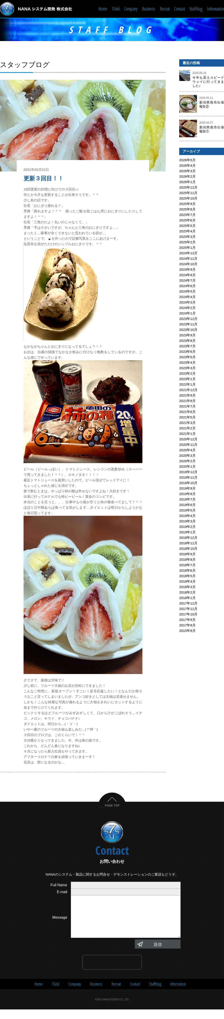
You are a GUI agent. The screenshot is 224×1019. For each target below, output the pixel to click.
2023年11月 (188, 325)
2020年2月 (187, 461)
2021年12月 (188, 390)
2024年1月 (187, 314)
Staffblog (195, 9)
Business (148, 9)
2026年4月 (187, 166)
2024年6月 (187, 286)
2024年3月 (187, 303)
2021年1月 (187, 434)
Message (59, 922)
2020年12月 (188, 439)
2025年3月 (187, 237)
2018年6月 (187, 571)
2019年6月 (187, 505)
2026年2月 (187, 177)
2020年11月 (188, 445)
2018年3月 (187, 587)
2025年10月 (188, 199)
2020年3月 (187, 456)
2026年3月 (187, 171)
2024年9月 (187, 270)
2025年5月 (187, 226)
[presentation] (112, 972)
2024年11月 (188, 259)
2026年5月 (187, 160)
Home (102, 9)
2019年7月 (187, 500)
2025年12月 (188, 188)
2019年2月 (187, 527)
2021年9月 (187, 396)
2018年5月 (187, 576)
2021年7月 (187, 407)
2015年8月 (187, 631)
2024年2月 (187, 308)
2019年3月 (187, 522)
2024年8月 (187, 275)
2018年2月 (187, 593)
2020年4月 (187, 450)
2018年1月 (187, 598)
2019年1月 (187, 532)
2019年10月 (188, 483)
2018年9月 (187, 554)
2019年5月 (187, 511)
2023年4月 (187, 363)
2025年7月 (187, 215)
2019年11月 (188, 478)
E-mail (62, 892)
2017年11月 (188, 609)
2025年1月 (187, 248)
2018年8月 (187, 560)
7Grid (116, 9)
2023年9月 (187, 335)
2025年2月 (187, 242)
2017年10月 (188, 615)
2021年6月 (187, 412)
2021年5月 (187, 418)
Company (130, 9)
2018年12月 (188, 538)
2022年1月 (187, 385)
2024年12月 (188, 253)
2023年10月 (188, 330)
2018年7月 (187, 565)
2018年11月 (188, 543)
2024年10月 (188, 264)
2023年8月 (187, 341)
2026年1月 (187, 182)
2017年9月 (187, 620)
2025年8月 (187, 210)
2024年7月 (187, 281)
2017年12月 (188, 604)
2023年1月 (187, 379)
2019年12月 (188, 472)
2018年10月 (188, 549)
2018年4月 (187, 582)
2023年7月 (187, 346)
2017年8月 (187, 625)
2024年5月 (187, 292)
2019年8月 (187, 494)
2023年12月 (188, 319)
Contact (179, 9)
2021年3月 (187, 423)
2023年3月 (187, 368)
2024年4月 (187, 297)
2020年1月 (187, 467)
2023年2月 (187, 374)
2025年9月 (187, 204)
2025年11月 (188, 193)
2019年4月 (187, 516)
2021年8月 (187, 401)
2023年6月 (187, 352)
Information (215, 9)
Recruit (165, 9)
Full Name (59, 885)
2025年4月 (187, 231)
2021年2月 (187, 428)
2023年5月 (187, 357)
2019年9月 (187, 489)
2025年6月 (187, 221)
